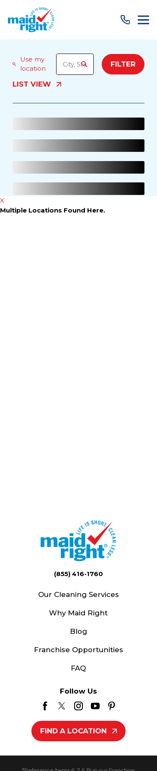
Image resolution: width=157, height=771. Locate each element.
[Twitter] (61, 706)
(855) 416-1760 (78, 574)
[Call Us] (125, 20)
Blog (78, 631)
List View (37, 84)
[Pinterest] (111, 706)
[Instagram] (78, 706)
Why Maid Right (78, 613)
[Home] (31, 19)
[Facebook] (45, 706)
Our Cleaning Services (78, 594)
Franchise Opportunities (78, 649)
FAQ (78, 668)
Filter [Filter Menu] (123, 64)
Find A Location (78, 731)
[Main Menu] (143, 20)
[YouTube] (95, 706)
